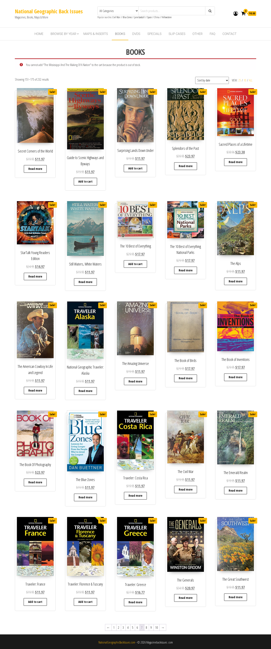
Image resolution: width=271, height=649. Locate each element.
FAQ (212, 34)
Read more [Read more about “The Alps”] (235, 281)
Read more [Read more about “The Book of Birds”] (185, 378)
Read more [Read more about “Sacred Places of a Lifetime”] (235, 162)
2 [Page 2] (118, 627)
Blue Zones (127, 17)
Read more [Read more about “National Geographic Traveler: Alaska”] (85, 391)
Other (197, 34)
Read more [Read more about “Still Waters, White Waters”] (85, 282)
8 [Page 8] (146, 627)
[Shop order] (212, 80)
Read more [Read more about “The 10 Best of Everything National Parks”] (185, 270)
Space (149, 17)
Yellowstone (166, 17)
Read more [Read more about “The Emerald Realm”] (235, 490)
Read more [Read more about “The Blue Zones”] (85, 497)
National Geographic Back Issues (49, 11)
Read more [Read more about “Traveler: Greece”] (135, 602)
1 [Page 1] (114, 627)
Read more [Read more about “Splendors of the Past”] (185, 166)
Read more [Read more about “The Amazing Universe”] (135, 381)
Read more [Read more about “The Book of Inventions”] (235, 377)
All (250, 80)
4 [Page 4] (128, 627)
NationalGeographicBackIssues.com (116, 642)
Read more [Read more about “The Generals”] (185, 598)
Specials (154, 34)
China (156, 17)
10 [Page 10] (156, 627)
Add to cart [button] (85, 181)
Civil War (116, 17)
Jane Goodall (139, 17)
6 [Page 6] (137, 627)
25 (239, 80)
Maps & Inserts (95, 34)
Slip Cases (177, 34)
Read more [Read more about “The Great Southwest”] (235, 597)
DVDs (136, 34)
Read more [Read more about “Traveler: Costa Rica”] (135, 496)
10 (245, 80)
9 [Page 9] (151, 627)
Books (120, 34)
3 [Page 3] (123, 627)
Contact (230, 34)
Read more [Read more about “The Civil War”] (185, 489)
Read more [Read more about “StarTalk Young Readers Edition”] (35, 276)
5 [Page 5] (132, 627)
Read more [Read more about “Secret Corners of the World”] (35, 169)
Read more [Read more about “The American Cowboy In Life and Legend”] (35, 390)
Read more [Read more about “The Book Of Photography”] (35, 482)
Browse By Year (63, 34)
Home (39, 34)
